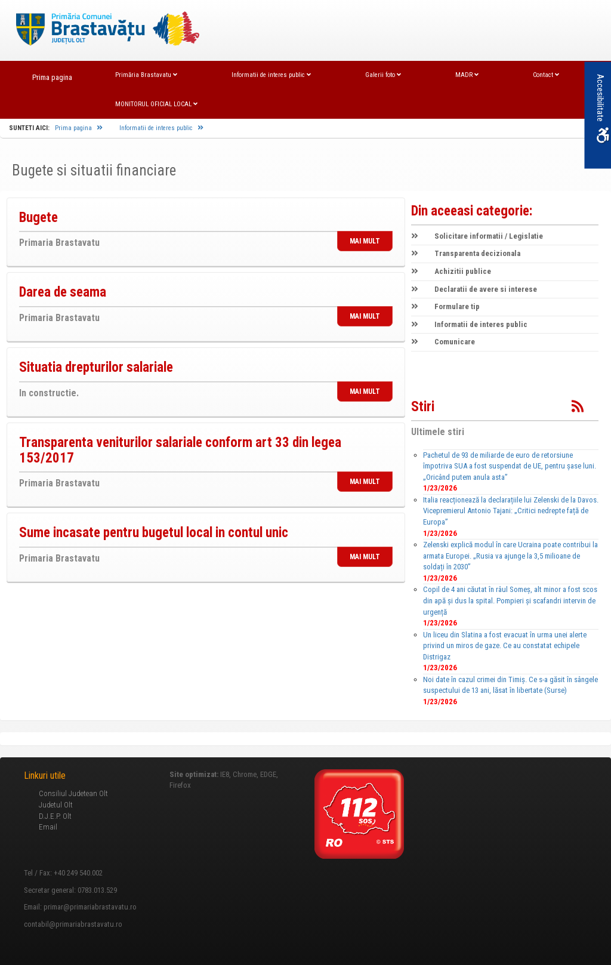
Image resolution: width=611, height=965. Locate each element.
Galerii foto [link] (383, 75)
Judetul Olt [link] (56, 804)
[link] (101, 29)
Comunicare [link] (443, 341)
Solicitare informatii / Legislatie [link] (477, 236)
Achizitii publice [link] (451, 271)
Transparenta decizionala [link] (465, 253)
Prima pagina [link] (52, 77)
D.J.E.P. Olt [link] (55, 816)
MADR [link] (467, 75)
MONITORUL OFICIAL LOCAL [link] (156, 104)
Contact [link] (546, 75)
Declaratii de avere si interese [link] (474, 289)
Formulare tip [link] (445, 306)
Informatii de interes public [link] (271, 75)
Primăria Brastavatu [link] (146, 75)
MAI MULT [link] (365, 241)
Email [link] (48, 826)
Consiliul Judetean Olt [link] (73, 793)
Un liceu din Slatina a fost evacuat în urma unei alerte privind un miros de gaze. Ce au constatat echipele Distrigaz (505, 645)
